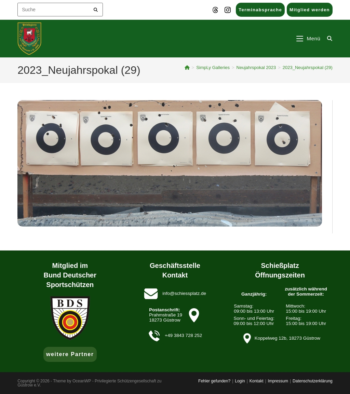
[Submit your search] (96, 9)
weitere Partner (70, 354)
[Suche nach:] (327, 38)
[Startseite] (187, 67)
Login (240, 381)
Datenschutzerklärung (313, 381)
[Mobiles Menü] (309, 38)
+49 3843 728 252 (183, 335)
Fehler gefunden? (214, 381)
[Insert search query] (60, 9)
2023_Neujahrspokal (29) (308, 67)
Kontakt (257, 381)
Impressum (278, 381)
